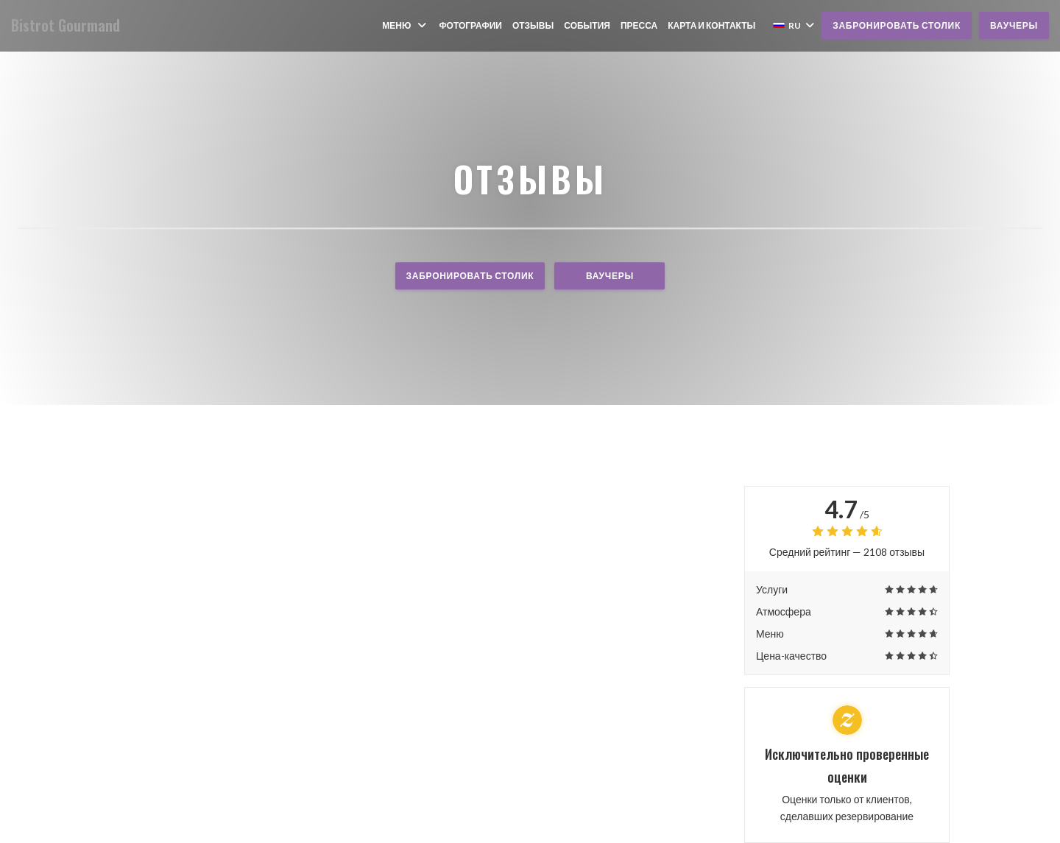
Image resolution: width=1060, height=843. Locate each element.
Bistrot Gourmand (65, 25)
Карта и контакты (711, 25)
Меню (405, 25)
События (587, 25)
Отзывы (533, 25)
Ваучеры (1014, 25)
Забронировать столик (897, 25)
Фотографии (470, 25)
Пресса (639, 25)
